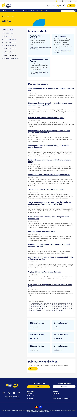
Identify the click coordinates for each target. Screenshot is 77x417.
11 (52, 303)
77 (59, 308)
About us (58, 1)
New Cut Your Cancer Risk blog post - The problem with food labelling (49, 218)
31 (50, 305)
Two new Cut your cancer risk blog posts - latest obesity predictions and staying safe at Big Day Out (49, 203)
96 (54, 310)
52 (50, 306)
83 (71, 308)
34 (57, 305)
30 (48, 305)
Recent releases (8, 36)
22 (31, 305)
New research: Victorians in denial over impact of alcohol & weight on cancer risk (51, 258)
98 (59, 310)
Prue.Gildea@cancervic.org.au (62, 51)
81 (67, 308)
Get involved (30, 396)
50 (46, 306)
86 (33, 310)
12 (54, 303)
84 (29, 310)
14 (59, 303)
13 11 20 (61, 6)
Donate (72, 6)
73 (50, 308)
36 (61, 305)
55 (57, 306)
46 (38, 306)
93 (48, 310)
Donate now (64, 386)
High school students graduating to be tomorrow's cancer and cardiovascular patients (50, 104)
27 (42, 305)
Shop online (30, 398)
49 (44, 306)
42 (29, 306)
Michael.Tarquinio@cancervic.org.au (40, 47)
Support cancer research (64, 383)
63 (29, 308)
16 (63, 303)
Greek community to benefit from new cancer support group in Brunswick (49, 245)
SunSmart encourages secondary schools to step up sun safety (49, 161)
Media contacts (8, 33)
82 (69, 308)
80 (65, 308)
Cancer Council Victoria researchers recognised (46, 118)
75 (54, 308)
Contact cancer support (38, 383)
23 (33, 305)
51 (48, 306)
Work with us (56, 396)
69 (42, 308)
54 (54, 306)
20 (71, 303)
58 (63, 306)
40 (69, 305)
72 (48, 308)
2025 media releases (61, 323)
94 (50, 310)
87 (36, 310)
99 (61, 310)
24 (36, 305)
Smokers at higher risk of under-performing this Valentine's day (51, 89)
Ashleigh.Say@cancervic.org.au (39, 72)
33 (54, 305)
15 (61, 303)
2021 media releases (61, 346)
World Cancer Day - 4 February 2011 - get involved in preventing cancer (48, 146)
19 (69, 303)
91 (44, 310)
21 (29, 305)
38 (65, 305)
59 (65, 306)
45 (36, 306)
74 (52, 308)
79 (63, 308)
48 (42, 306)
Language (72, 1)
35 (59, 305)
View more (33, 369)
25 (38, 305)
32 (52, 305)
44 (33, 306)
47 (40, 306)
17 (65, 303)
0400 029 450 (34, 49)
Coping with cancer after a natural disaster (44, 272)
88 (38, 310)
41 (71, 305)
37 (63, 305)
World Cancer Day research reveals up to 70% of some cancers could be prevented (49, 131)
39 (67, 305)
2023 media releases (61, 334)
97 (57, 310)
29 (46, 305)
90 (42, 310)
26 (40, 305)
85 (31, 310)
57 (61, 306)
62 (71, 306)
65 (33, 308)
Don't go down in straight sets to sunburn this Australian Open (50, 286)
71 (46, 308)
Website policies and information (61, 398)
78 (61, 308)
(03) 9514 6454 (34, 74)
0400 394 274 (58, 52)
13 (56, 303)
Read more (33, 327)
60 (67, 306)
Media (12, 16)
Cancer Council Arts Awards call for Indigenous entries (49, 174)
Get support (16, 10)
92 (46, 310)
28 (44, 305)
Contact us (56, 393)
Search (74, 11)
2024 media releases (37, 334)
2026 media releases (37, 323)
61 (69, 306)
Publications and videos (11, 58)
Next (63, 310)
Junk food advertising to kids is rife (41, 231)
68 (40, 308)
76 (57, 308)
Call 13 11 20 (38, 386)
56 (59, 306)
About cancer (30, 391)
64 (31, 308)
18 (67, 303)
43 (31, 306)
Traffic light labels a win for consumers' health (46, 189)
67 (38, 308)
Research (29, 393)
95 (52, 310)
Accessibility (65, 1)
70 (44, 308)
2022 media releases (37, 346)
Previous (34, 303)
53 (52, 306)
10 (50, 303)
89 (40, 310)
